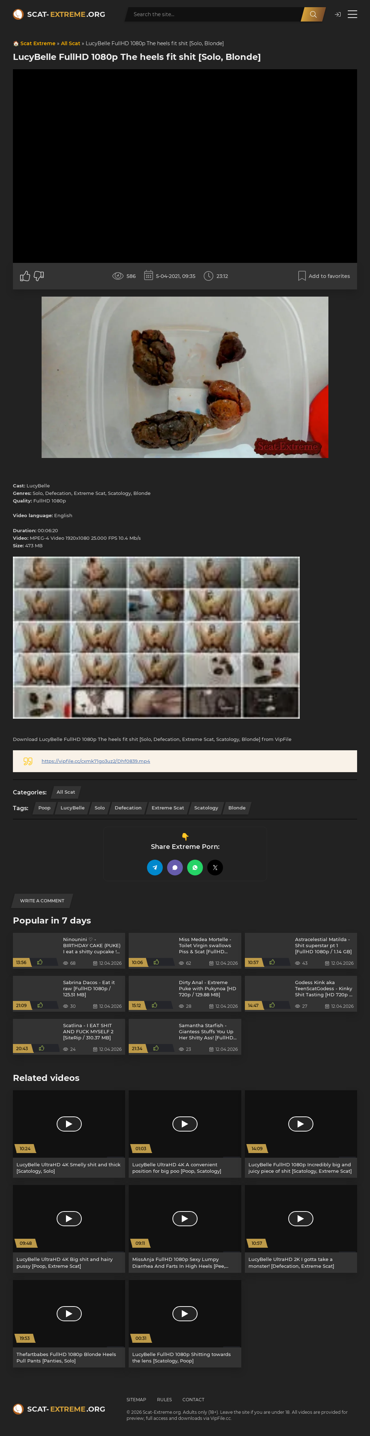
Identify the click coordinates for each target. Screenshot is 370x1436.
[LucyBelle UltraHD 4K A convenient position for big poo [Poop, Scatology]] (185, 1134)
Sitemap (136, 1399)
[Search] (313, 14)
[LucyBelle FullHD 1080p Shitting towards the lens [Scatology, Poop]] (185, 1323)
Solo (100, 808)
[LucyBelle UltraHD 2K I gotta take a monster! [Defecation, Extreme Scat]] (301, 1228)
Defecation (128, 808)
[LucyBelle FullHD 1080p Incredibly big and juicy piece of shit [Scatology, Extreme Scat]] (301, 1134)
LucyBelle (73, 808)
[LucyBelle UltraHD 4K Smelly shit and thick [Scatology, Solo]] (69, 1134)
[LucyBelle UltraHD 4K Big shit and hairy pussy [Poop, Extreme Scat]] (69, 1228)
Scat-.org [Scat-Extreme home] (66, 14)
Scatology (206, 808)
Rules (164, 1399)
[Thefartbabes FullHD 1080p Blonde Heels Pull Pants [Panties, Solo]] (69, 1323)
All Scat (70, 43)
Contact (193, 1399)
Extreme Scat (168, 808)
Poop (44, 808)
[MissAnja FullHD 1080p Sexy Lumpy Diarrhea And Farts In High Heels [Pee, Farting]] (185, 1228)
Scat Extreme (38, 43)
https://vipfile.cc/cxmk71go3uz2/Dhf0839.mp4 (96, 761)
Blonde (237, 808)
